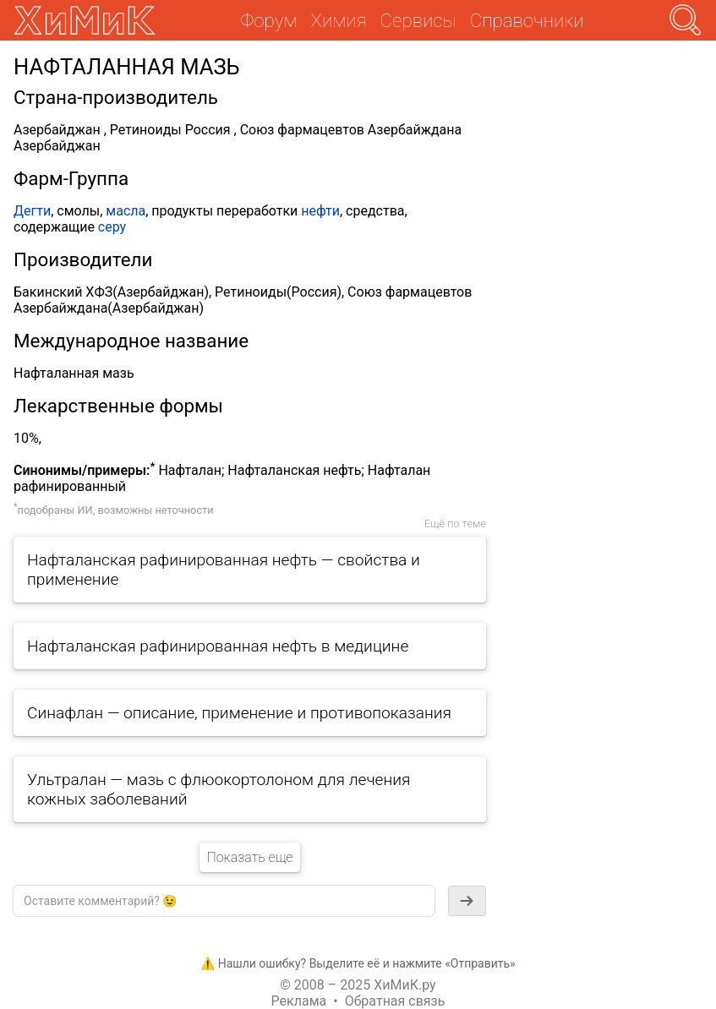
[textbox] (224, 901)
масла (125, 211)
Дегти (32, 211)
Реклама (299, 1001)
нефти (320, 211)
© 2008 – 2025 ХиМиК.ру (357, 985)
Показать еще (249, 857)
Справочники (527, 20)
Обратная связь (395, 1001)
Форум (268, 20)
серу (112, 227)
